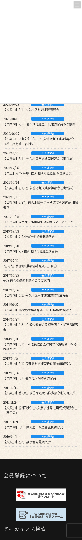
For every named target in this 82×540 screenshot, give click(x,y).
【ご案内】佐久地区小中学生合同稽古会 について (38, 222)
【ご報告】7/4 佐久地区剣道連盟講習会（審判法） (39, 158)
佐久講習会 (47, 104)
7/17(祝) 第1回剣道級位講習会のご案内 (30, 266)
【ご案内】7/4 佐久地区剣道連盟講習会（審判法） (39, 187)
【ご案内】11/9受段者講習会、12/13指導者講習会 (37, 310)
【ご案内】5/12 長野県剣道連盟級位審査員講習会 (37, 363)
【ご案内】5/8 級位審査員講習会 (27, 441)
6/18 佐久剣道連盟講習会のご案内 (26, 280)
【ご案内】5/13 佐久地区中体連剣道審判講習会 (35, 295)
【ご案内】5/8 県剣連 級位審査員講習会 (33, 427)
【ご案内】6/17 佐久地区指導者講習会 (29, 378)
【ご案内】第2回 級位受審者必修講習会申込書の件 (39, 393)
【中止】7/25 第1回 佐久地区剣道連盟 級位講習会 (37, 173)
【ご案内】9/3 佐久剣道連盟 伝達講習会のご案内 (39, 124)
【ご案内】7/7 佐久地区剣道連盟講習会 (30, 251)
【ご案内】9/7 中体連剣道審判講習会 (29, 236)
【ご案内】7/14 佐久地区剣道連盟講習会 (31, 109)
